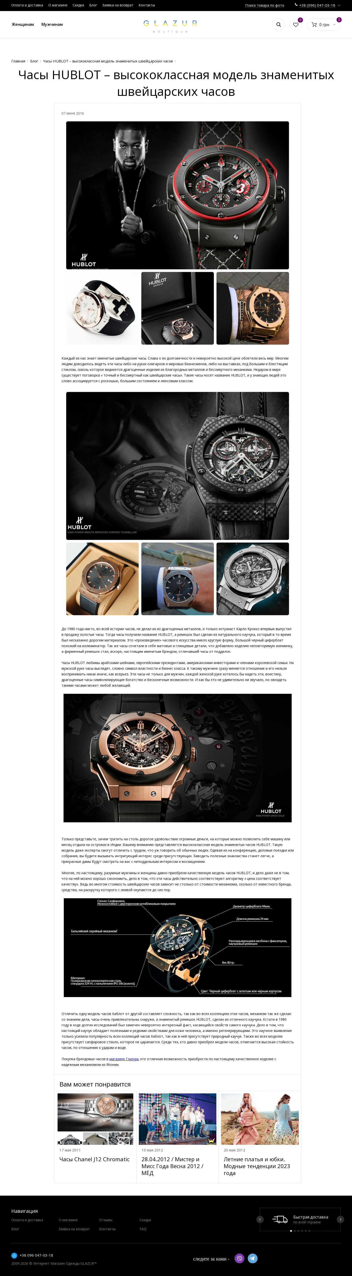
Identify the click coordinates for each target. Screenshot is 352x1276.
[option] (300, 1219)
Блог (93, 5)
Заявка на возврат (117, 5)
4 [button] (302, 1231)
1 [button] (291, 1231)
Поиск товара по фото (264, 5)
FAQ (143, 1229)
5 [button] (306, 1231)
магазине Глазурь (124, 1059)
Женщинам (23, 24)
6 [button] (309, 1231)
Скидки (78, 5)
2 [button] (295, 1231)
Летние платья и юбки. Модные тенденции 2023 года (257, 1165)
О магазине (57, 5)
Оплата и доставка (27, 5)
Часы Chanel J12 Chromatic (94, 1159)
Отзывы (105, 1220)
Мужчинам (52, 24)
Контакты (147, 5)
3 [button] (298, 1231)
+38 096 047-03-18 (36, 1255)
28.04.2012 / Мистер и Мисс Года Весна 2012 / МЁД (172, 1165)
